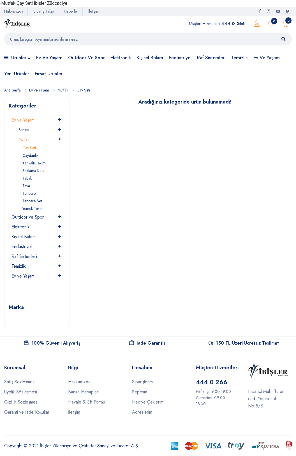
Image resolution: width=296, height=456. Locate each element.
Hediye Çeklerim (147, 402)
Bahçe (23, 129)
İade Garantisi (147, 343)
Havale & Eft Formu (86, 402)
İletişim (93, 11)
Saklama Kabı (33, 170)
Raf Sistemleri (211, 57)
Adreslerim (142, 412)
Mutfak (62, 90)
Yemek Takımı (33, 208)
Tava (26, 186)
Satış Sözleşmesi (19, 382)
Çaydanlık (30, 155)
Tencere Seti (32, 201)
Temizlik (239, 57)
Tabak (27, 178)
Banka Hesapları (84, 392)
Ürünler (17, 58)
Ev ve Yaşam (49, 57)
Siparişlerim (142, 382)
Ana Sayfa (12, 90)
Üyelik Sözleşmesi (20, 392)
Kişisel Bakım (150, 57)
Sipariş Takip (43, 11)
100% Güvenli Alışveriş (52, 343)
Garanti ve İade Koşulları (27, 412)
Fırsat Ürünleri (49, 73)
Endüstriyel (180, 57)
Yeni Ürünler (16, 73)
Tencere (29, 193)
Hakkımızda (13, 11)
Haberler (71, 11)
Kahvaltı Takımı (34, 163)
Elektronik (120, 57)
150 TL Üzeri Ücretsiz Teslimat (244, 343)
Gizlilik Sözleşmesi (21, 402)
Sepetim (139, 392)
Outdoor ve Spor (86, 57)
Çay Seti (83, 90)
